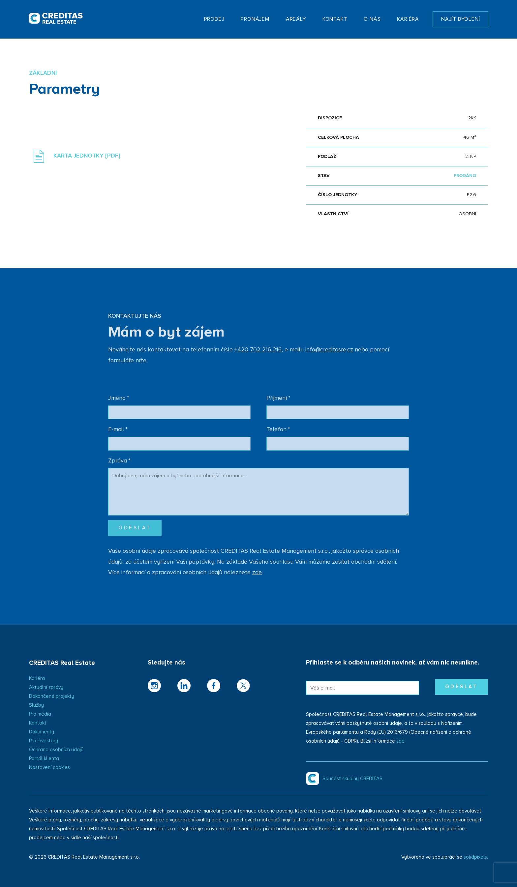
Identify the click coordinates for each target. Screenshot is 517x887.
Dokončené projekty (51, 696)
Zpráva (119, 461)
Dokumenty (41, 731)
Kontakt (37, 723)
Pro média (40, 714)
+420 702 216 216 (258, 350)
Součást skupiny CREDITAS (352, 778)
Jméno (118, 398)
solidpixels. (476, 857)
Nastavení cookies (49, 767)
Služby (36, 705)
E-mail (118, 429)
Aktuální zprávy (46, 687)
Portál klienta (44, 758)
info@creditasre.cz (329, 350)
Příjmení (278, 398)
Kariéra (37, 678)
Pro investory (43, 740)
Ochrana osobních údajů (56, 749)
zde (400, 741)
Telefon (278, 429)
